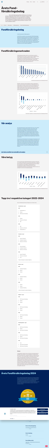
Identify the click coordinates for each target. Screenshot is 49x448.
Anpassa (42, 439)
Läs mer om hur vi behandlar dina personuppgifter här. (18, 444)
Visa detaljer (11, 446)
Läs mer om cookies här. (13, 443)
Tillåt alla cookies (42, 437)
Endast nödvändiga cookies (42, 441)
